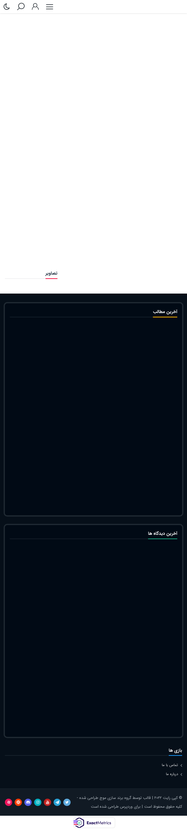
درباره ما (172, 774)
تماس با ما (170, 765)
